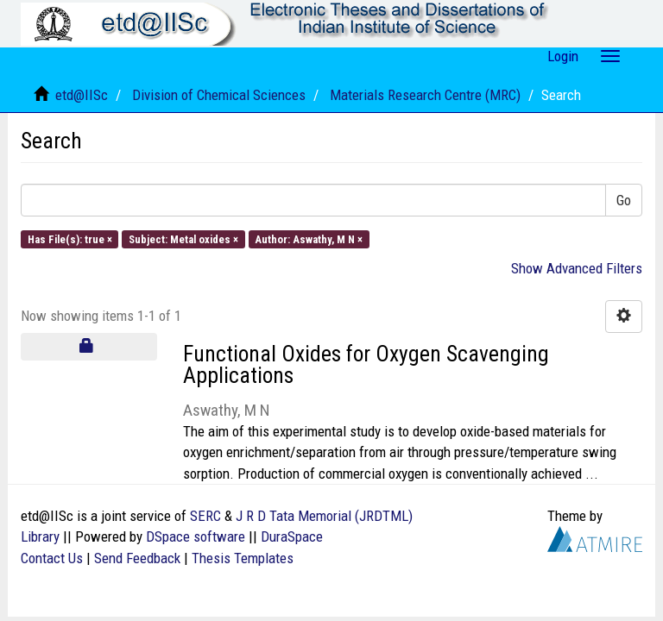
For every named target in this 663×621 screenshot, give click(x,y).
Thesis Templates (243, 558)
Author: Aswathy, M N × (309, 238)
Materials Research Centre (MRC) (425, 95)
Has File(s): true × (70, 238)
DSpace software (195, 536)
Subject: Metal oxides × (183, 238)
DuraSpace (292, 536)
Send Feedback (137, 558)
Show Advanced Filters (576, 268)
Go (623, 200)
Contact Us (52, 558)
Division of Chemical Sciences (219, 95)
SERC (205, 515)
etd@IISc (81, 95)
